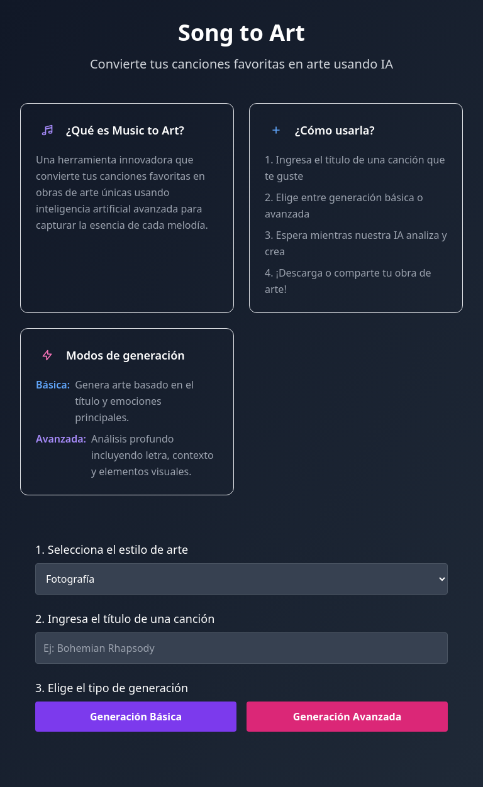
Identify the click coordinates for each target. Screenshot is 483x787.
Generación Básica (136, 717)
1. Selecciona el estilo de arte (111, 549)
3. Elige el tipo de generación (111, 687)
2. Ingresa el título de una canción (124, 618)
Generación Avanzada (347, 717)
